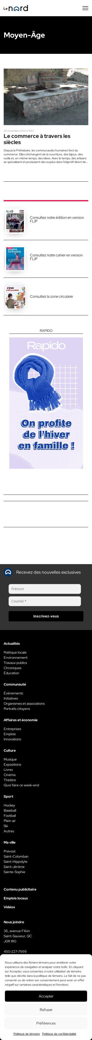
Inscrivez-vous (46, 616)
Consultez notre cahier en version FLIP (56, 257)
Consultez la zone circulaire (51, 296)
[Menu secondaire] (85, 8)
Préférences (46, 1023)
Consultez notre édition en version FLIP (57, 219)
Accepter (46, 996)
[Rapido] (46, 399)
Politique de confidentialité (59, 1034)
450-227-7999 (15, 951)
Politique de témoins (26, 1034)
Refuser (46, 1009)
